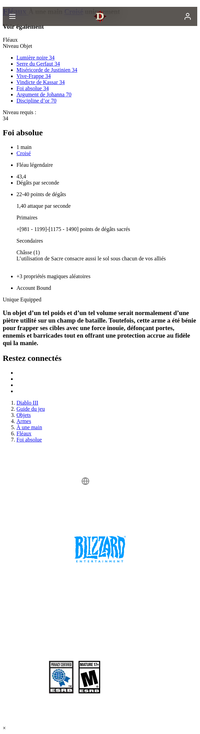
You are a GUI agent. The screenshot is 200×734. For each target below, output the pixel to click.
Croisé (23, 153)
